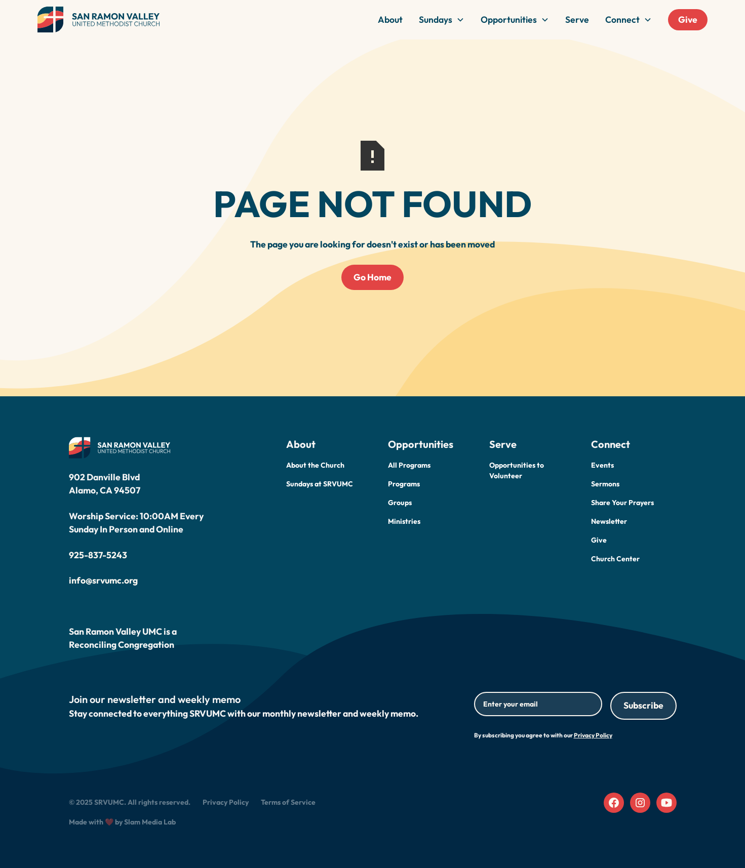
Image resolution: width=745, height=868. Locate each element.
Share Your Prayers (622, 502)
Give (687, 19)
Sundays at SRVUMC (319, 483)
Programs (404, 483)
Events (602, 465)
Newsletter (609, 521)
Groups (400, 502)
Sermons (605, 483)
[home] (98, 20)
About (390, 19)
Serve (577, 19)
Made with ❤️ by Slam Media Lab (122, 821)
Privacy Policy (226, 802)
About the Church (315, 465)
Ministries (404, 521)
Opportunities (509, 19)
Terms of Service (288, 802)
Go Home (372, 277)
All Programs (409, 465)
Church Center (615, 558)
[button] (442, 19)
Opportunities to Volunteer (516, 470)
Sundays (435, 19)
